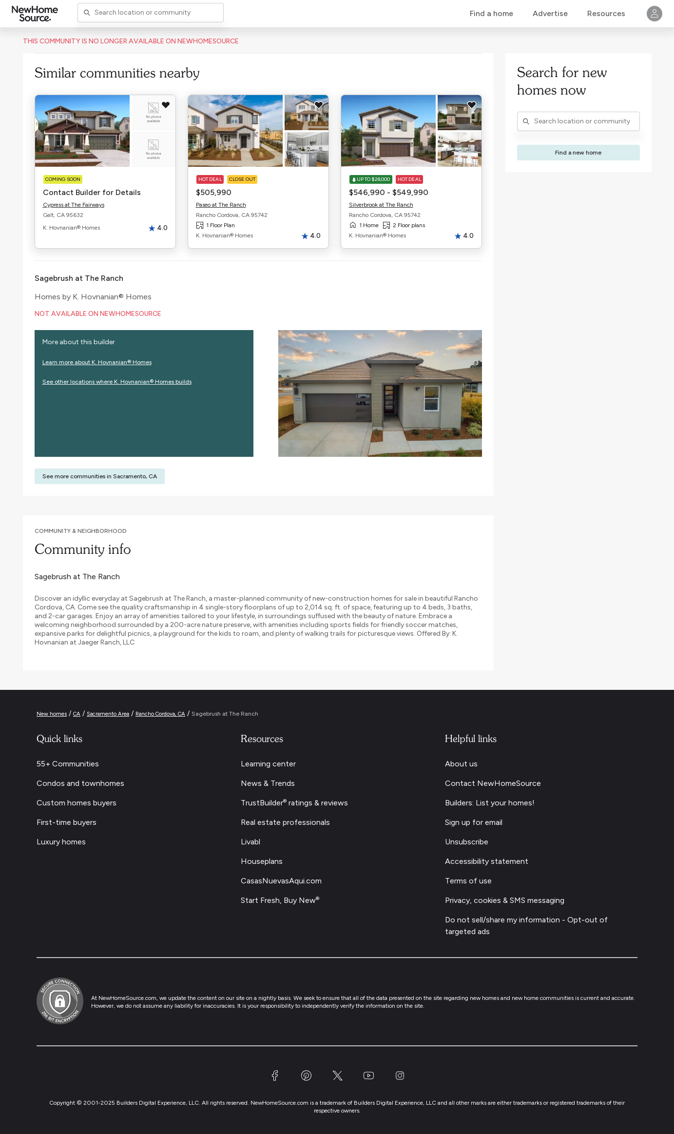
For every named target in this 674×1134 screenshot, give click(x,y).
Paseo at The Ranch (221, 204)
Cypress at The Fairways (73, 204)
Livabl (250, 841)
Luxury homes (61, 841)
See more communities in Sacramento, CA (99, 476)
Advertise (550, 13)
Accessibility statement (486, 861)
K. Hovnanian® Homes (112, 296)
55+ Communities (68, 763)
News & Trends (268, 783)
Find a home (491, 13)
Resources (606, 13)
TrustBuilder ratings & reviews (294, 802)
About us (461, 763)
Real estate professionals (285, 822)
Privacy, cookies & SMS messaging (504, 900)
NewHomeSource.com (127, 998)
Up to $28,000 (370, 179)
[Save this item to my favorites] (166, 105)
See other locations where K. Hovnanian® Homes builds (117, 381)
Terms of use (468, 880)
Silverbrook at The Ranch (381, 204)
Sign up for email (473, 822)
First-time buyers (66, 822)
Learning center (268, 763)
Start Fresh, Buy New (280, 900)
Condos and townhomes (80, 783)
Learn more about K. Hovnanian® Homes (97, 362)
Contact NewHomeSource (493, 783)
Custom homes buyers (76, 802)
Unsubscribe (466, 841)
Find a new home (578, 152)
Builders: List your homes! (490, 802)
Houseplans (262, 861)
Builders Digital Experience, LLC (395, 1102)
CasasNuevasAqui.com (281, 880)
